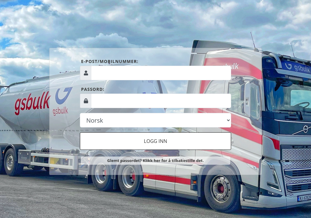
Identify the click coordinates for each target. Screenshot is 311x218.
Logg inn (155, 141)
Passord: (92, 89)
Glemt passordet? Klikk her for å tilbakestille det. (155, 160)
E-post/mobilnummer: (109, 61)
